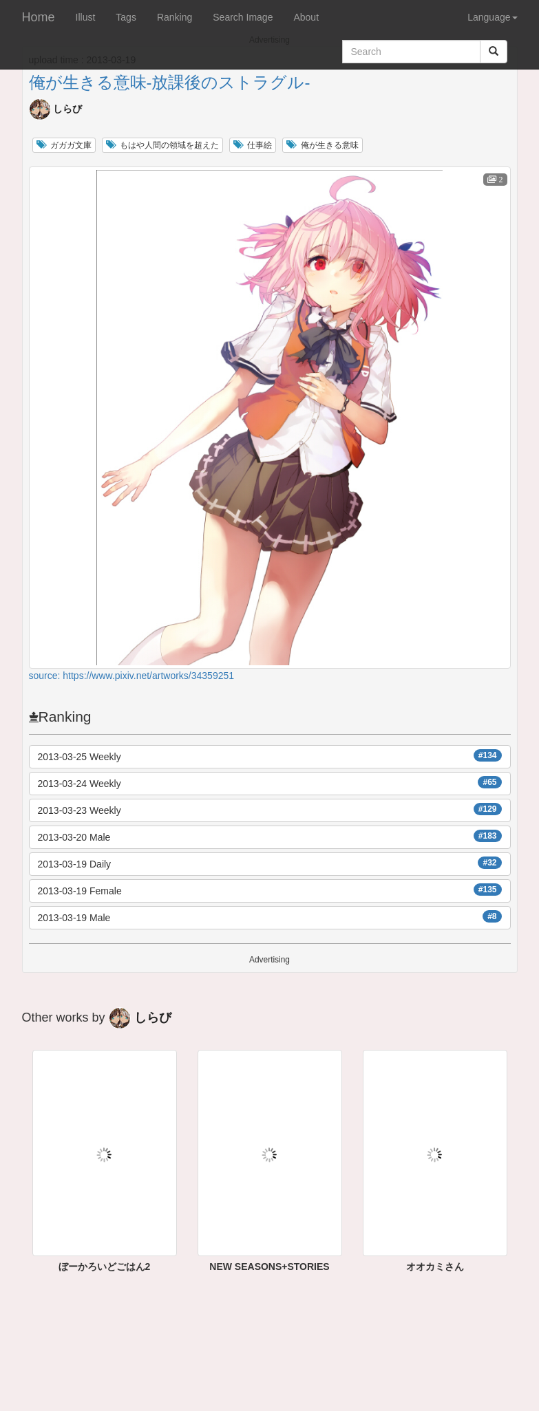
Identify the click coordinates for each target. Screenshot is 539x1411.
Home (38, 17)
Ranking (174, 17)
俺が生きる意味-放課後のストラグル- (169, 82)
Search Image (243, 17)
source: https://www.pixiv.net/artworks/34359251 (132, 675)
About (306, 17)
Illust (86, 17)
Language (492, 17)
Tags (126, 17)
